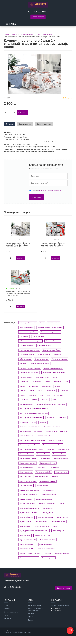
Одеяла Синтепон (41, 522)
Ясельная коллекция (26, 404)
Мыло (42, 323)
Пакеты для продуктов (59, 359)
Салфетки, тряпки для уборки (39, 363)
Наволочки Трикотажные (27, 458)
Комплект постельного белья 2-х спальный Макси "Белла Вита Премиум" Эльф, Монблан (53, 245)
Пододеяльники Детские (27, 463)
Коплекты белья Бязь (26, 436)
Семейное (57, 381)
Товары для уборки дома (27, 323)
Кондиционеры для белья (51, 350)
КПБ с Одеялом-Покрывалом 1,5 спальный (33, 409)
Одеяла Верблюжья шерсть (28, 513)
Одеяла (61, 503)
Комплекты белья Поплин (52, 427)
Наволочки (50, 449)
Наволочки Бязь (63, 449)
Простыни (41, 467)
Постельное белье (42, 377)
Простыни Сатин (24, 476)
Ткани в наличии (24, 535)
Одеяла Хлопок (24, 526)
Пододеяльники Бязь (61, 458)
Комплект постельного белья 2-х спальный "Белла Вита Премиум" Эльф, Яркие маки (18, 293)
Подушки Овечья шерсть (44, 499)
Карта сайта (27, 632)
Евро (66, 381)
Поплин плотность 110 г (48, 540)
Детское (47, 381)
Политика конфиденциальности (13, 632)
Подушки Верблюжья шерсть (29, 490)
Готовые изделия (58, 531)
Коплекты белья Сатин (45, 436)
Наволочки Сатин (59, 454)
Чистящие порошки (25, 377)
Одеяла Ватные (48, 508)
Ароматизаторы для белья (28, 332)
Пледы (55, 526)
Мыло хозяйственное (26, 327)
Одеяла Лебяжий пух (26, 517)
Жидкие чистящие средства (53, 368)
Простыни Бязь (54, 467)
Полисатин (50, 418)
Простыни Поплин (61, 472)
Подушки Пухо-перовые (27, 503)
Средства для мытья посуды (28, 372)
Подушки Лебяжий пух (48, 494)
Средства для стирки (44, 345)
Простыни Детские (25, 472)
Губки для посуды (25, 359)
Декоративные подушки (47, 481)
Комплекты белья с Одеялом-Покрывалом (51, 404)
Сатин (55, 377)
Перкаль (22, 386)
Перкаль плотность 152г (27, 540)
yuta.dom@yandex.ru (61, 605)
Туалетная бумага (44, 354)
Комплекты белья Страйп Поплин (30, 431)
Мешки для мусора (41, 359)
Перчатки (22, 363)
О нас (6, 605)
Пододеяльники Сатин (26, 467)
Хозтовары (57, 354)
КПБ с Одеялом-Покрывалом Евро (30, 418)
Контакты (7, 618)
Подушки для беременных (28, 494)
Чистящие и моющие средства (29, 368)
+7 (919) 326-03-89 (38, 12)
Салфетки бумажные (26, 345)
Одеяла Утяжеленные (58, 522)
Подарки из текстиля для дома (29, 553)
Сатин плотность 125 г (46, 544)
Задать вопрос (38, 17)
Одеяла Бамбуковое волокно (29, 508)
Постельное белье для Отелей (29, 427)
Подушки (55, 476)
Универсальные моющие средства (54, 372)
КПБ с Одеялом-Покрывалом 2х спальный (33, 413)
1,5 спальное (36, 381)
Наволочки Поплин (43, 454)
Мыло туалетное (53, 323)
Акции (6, 615)
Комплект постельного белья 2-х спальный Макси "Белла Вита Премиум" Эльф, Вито (18, 245)
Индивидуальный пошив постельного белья (33, 531)
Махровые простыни (41, 476)
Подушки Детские (48, 490)
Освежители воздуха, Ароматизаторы (50, 327)
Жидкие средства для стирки (29, 350)
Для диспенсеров (38, 336)
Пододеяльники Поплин (47, 463)
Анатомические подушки (27, 481)
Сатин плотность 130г (26, 549)
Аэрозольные (23, 336)
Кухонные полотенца (62, 553)
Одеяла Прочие (62, 517)
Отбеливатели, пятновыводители (30, 341)
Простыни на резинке (56, 440)
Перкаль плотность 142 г (43, 535)
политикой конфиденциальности (50, 190)
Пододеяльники (45, 458)
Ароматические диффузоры (50, 332)
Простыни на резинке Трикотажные (31, 449)
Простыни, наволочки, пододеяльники (32, 440)
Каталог (7, 609)
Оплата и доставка (11, 612)
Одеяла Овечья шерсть (45, 517)
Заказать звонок (63, 588)
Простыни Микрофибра (43, 472)
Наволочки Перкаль (26, 454)
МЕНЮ (12, 24)
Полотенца (47, 553)
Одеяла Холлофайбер (41, 526)
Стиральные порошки (26, 354)
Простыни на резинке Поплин (29, 445)
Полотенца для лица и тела (28, 558)
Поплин (40, 390)
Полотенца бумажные (53, 341)
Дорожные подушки (25, 485)
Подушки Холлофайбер (47, 503)
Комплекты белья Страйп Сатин (56, 431)
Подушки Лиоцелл (25, 499)
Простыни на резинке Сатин (52, 445)
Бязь (48, 395)
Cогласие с (46, 190)
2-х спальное (23, 381)
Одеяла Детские (47, 513)
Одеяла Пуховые (25, 522)
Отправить (36, 197)
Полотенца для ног (48, 558)
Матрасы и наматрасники (46, 549)
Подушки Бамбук (42, 485)
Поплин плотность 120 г (27, 544)
